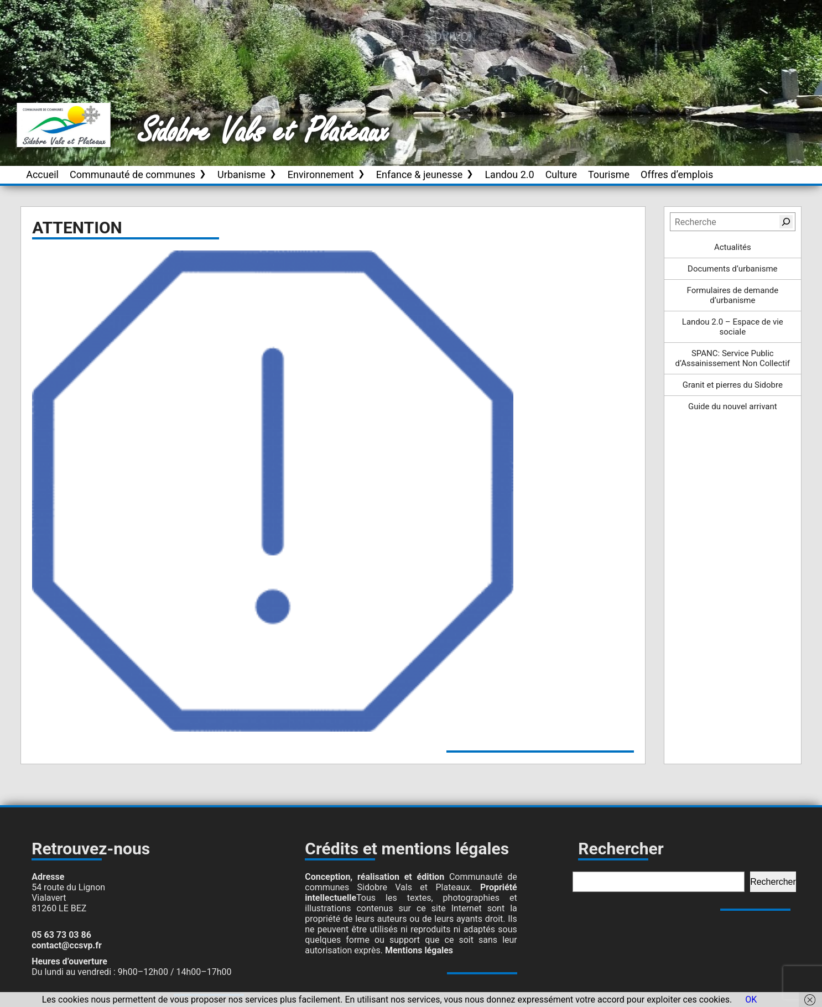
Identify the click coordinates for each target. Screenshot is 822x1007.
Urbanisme (241, 174)
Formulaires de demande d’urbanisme (733, 295)
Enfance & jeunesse (419, 174)
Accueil (42, 174)
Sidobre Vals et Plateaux (263, 132)
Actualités (732, 247)
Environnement (321, 174)
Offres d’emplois (677, 174)
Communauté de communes (132, 174)
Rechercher (773, 881)
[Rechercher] (786, 221)
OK (751, 999)
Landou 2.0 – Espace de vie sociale (732, 327)
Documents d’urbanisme (732, 269)
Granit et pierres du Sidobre (733, 385)
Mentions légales (419, 950)
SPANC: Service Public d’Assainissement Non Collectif (732, 358)
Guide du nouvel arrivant (732, 406)
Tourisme (608, 174)
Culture (561, 174)
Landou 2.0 (509, 174)
